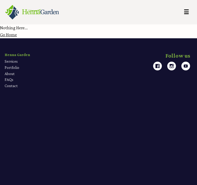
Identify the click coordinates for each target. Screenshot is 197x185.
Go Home (8, 34)
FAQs (9, 79)
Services (11, 61)
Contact (11, 86)
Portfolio (12, 67)
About (10, 73)
